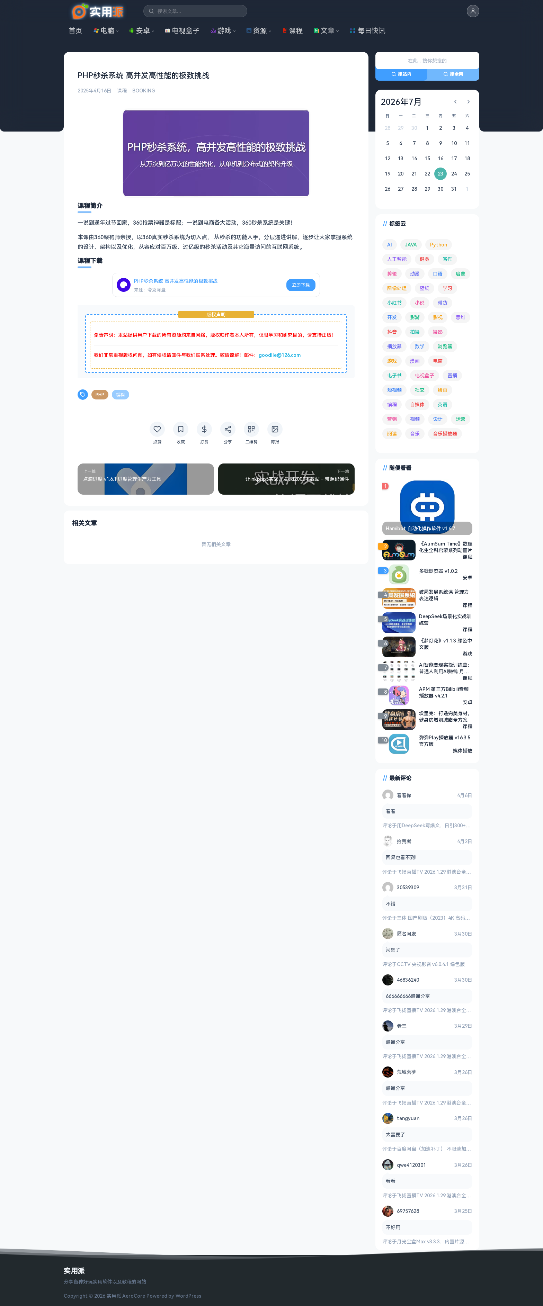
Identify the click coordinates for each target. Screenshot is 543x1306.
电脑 (104, 30)
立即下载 (301, 285)
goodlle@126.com (280, 355)
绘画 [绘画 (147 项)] (442, 390)
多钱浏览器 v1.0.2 (438, 571)
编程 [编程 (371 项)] (392, 404)
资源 (256, 30)
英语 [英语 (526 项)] (442, 404)
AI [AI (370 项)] (389, 244)
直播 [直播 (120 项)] (452, 375)
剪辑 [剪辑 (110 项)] (392, 273)
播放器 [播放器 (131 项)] (394, 346)
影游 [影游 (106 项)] (415, 317)
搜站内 (401, 74)
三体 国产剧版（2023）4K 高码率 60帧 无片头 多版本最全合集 (465, 918)
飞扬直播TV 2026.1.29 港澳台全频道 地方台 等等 (450, 871)
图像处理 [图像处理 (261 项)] (397, 288)
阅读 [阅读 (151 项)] (392, 433)
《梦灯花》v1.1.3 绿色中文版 (445, 643)
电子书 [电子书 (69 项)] (394, 375)
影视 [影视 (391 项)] (438, 317)
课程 (292, 30)
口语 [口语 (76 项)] (438, 273)
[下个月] (468, 102)
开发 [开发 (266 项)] (392, 317)
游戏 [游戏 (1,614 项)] (392, 361)
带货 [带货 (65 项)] (442, 302)
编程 (120, 394)
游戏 (221, 30)
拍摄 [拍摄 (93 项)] (415, 331)
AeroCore (133, 1296)
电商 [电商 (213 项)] (438, 361)
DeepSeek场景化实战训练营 (445, 619)
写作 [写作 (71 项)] (447, 259)
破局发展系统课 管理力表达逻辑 (444, 595)
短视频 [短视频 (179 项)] (394, 390)
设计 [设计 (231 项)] (438, 419)
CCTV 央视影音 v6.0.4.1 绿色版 (431, 964)
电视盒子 (182, 30)
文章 (324, 30)
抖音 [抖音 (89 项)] (392, 331)
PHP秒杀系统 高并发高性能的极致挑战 (176, 281)
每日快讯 (367, 30)
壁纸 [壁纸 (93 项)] (424, 288)
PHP (100, 394)
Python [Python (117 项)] (438, 244)
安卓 (139, 30)
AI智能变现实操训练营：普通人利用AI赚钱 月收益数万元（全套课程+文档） (445, 668)
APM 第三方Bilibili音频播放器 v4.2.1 (444, 692)
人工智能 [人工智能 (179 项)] (397, 259)
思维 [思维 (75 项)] (460, 317)
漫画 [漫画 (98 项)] (415, 361)
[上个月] (455, 102)
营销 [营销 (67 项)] (392, 419)
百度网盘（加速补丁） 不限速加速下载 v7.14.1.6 (449, 1148)
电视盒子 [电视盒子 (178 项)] (424, 375)
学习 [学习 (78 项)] (447, 288)
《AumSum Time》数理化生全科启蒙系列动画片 (445, 546)
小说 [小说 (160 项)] (420, 302)
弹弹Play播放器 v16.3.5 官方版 (444, 740)
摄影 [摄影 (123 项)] (438, 331)
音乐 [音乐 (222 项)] (415, 433)
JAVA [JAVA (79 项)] (411, 244)
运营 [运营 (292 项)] (460, 419)
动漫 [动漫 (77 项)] (415, 273)
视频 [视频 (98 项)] (415, 419)
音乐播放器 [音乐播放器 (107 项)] (445, 433)
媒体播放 (462, 750)
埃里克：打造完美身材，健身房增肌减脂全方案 (445, 716)
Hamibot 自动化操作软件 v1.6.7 (420, 528)
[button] (473, 11)
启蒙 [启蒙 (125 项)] (460, 273)
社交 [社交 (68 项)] (420, 390)
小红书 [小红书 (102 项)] (394, 302)
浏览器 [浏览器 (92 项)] (445, 346)
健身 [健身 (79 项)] (424, 259)
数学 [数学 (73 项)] (420, 346)
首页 (75, 30)
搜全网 (453, 74)
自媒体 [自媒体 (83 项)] (417, 404)
